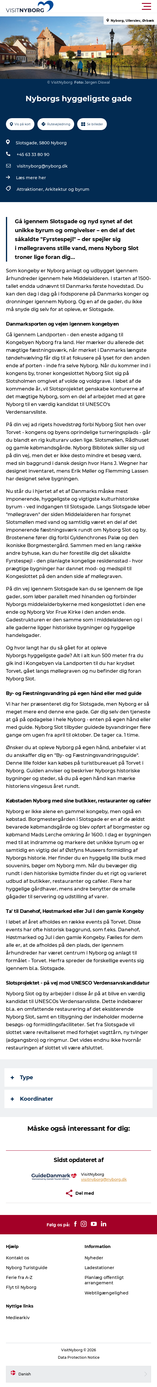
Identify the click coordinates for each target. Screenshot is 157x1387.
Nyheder (94, 1258)
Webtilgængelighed (107, 1293)
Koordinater (32, 1099)
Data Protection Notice (78, 1357)
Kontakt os (17, 1258)
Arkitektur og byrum (67, 189)
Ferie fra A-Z (19, 1277)
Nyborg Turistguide (26, 1267)
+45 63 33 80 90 (33, 154)
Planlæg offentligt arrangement (104, 1280)
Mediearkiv (18, 1317)
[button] (105, 6)
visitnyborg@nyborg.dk (42, 166)
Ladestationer (99, 1267)
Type (22, 1077)
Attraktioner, (31, 189)
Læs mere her (31, 177)
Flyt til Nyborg (21, 1287)
